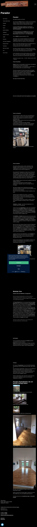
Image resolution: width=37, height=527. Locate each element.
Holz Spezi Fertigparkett (7, 41)
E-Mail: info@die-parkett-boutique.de (7, 515)
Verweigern (19, 265)
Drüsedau (4, 23)
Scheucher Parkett (6, 34)
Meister (4, 27)
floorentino (4, 39)
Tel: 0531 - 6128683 (4, 513)
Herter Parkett (5, 52)
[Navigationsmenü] (35, 4)
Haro (3, 50)
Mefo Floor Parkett (6, 48)
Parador (4, 25)
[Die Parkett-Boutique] (15, 4)
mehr (19, 268)
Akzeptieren (19, 262)
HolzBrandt (4, 32)
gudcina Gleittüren (6, 30)
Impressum (2, 518)
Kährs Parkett (5, 18)
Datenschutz (3, 519)
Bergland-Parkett (5, 43)
